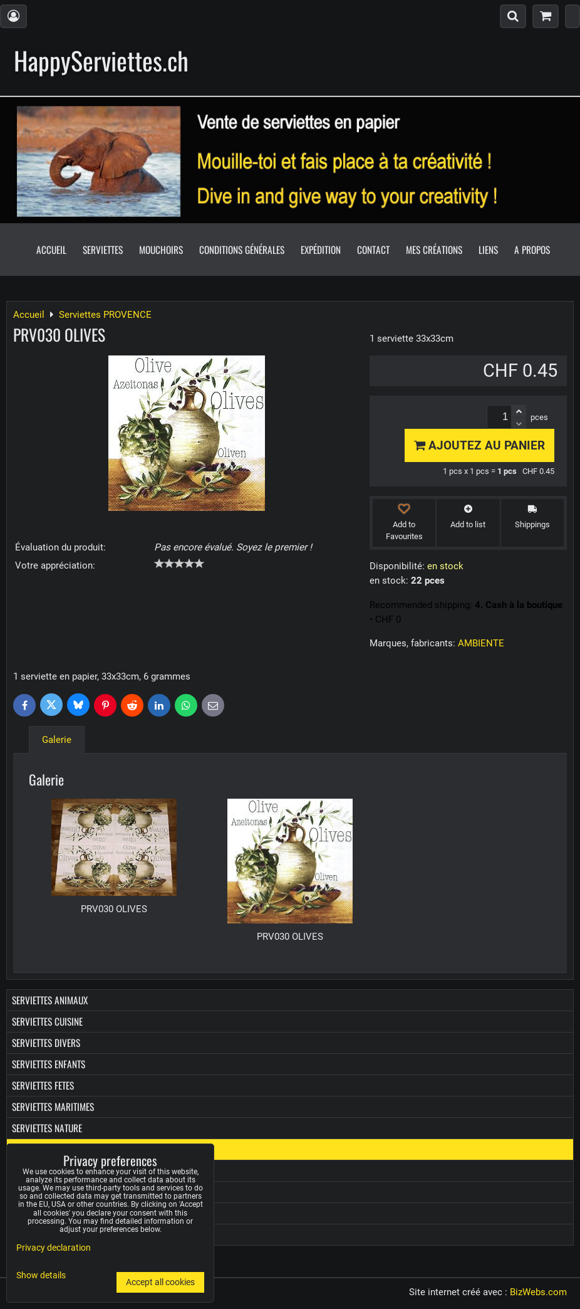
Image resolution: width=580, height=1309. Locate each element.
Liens (488, 249)
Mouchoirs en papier (53, 1170)
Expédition (321, 249)
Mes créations (434, 249)
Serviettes (103, 249)
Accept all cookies (160, 1282)
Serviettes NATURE (47, 1128)
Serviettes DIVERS (46, 1042)
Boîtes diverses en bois (57, 1213)
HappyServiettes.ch (101, 60)
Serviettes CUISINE (47, 1021)
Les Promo (32, 1234)
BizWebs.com (538, 1292)
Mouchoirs (161, 249)
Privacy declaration (53, 1248)
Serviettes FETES (43, 1085)
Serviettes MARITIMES (53, 1106)
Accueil (51, 249)
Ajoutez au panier (479, 445)
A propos (532, 249)
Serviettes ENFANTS (48, 1064)
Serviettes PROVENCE (51, 1149)
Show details (41, 1276)
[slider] (179, 564)
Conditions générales (241, 249)
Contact (373, 249)
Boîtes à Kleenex (44, 1192)
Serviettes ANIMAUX (50, 1000)
